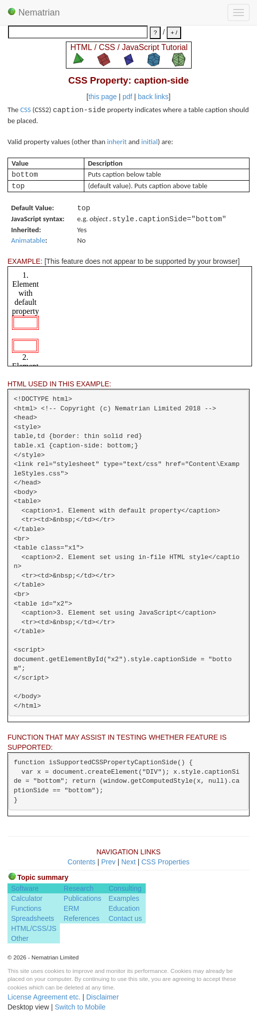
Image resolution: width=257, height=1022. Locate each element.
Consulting (124, 888)
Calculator (26, 898)
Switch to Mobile (80, 1007)
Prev (108, 862)
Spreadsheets (32, 918)
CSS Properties (165, 862)
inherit (117, 141)
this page (102, 97)
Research (79, 888)
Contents (81, 862)
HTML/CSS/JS (33, 928)
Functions (26, 908)
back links (153, 97)
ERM (71, 908)
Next (128, 862)
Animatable (28, 240)
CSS (25, 109)
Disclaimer (102, 997)
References (82, 918)
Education (123, 908)
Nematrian (33, 13)
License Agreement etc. (43, 997)
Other (19, 938)
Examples (123, 898)
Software (24, 888)
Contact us (125, 918)
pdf (127, 97)
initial (149, 141)
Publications (83, 898)
